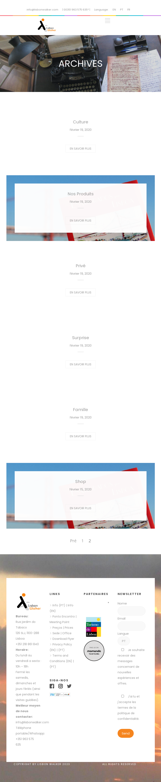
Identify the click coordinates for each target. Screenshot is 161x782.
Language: (101, 10)
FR (128, 10)
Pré (73, 541)
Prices (69, 628)
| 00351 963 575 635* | (76, 10)
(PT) (61, 650)
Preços (57, 628)
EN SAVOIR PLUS (80, 149)
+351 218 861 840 (27, 644)
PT (121, 10)
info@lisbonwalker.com (42, 10)
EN (114, 10)
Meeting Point (59, 622)
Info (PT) (58, 605)
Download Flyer (63, 639)
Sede (56, 633)
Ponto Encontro (63, 616)
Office (67, 633)
